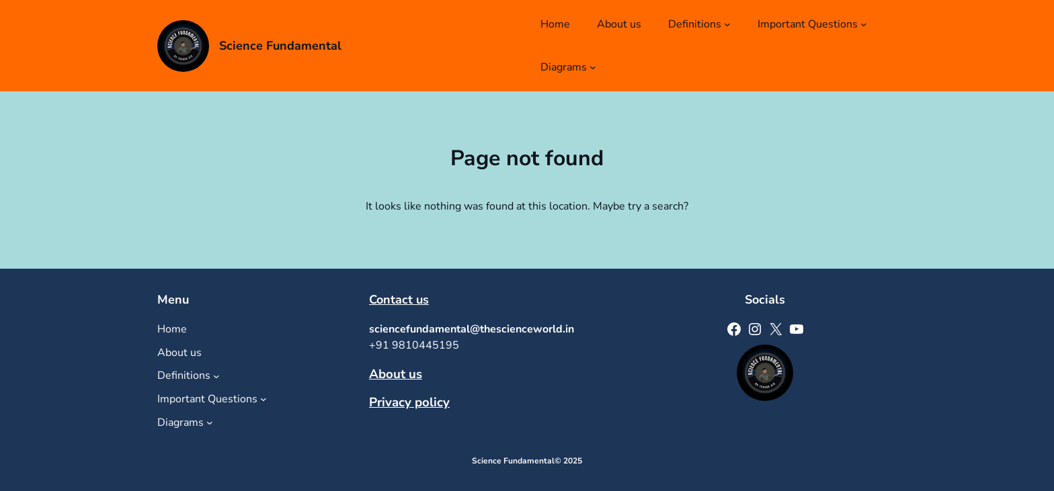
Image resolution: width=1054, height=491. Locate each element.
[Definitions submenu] (727, 24)
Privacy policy (409, 402)
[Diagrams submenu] (593, 67)
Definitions (694, 24)
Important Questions (808, 24)
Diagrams (563, 67)
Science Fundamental (280, 46)
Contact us (399, 300)
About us (395, 374)
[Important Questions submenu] (863, 24)
